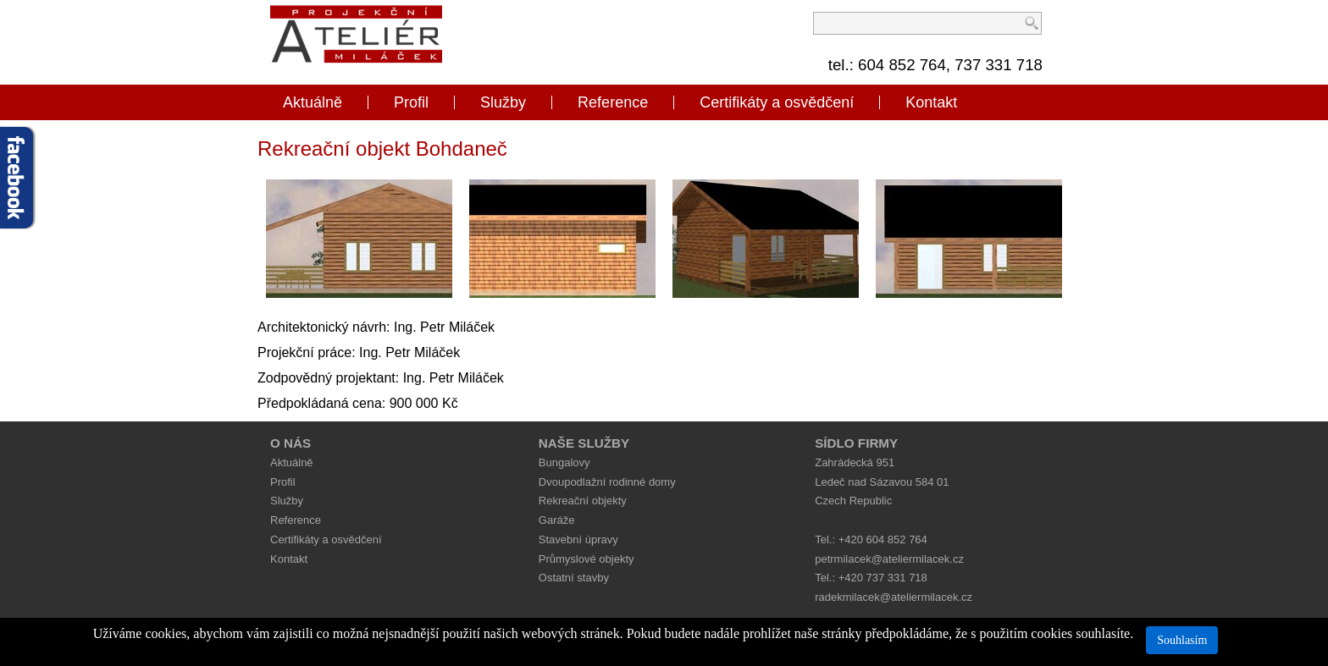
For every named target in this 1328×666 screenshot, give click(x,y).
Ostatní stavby (574, 577)
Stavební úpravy (578, 539)
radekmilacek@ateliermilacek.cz (893, 597)
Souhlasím (1182, 640)
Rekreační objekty (583, 500)
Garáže (557, 520)
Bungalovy (564, 462)
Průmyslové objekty (586, 559)
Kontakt (931, 102)
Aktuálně (312, 102)
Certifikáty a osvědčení (777, 102)
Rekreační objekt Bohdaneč (382, 148)
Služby (503, 102)
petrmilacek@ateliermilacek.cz (889, 559)
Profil (411, 102)
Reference (613, 102)
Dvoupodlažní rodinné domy (607, 482)
